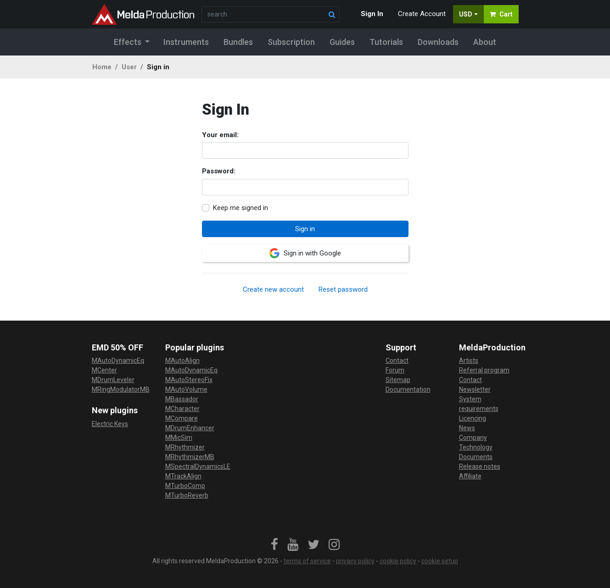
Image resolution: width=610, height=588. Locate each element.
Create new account (273, 289)
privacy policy (355, 561)
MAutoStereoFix (189, 379)
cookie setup (439, 561)
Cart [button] (501, 14)
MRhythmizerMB (189, 456)
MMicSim (178, 437)
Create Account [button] (422, 14)
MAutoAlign (182, 360)
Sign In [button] (372, 14)
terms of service (307, 561)
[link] (274, 544)
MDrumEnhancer (189, 428)
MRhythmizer (185, 447)
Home (102, 67)
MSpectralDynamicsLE (197, 466)
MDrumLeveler (113, 379)
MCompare (181, 418)
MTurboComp (185, 485)
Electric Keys (110, 423)
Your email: (220, 135)
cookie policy (398, 561)
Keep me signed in (240, 208)
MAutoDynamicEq (118, 360)
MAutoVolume (186, 389)
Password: (218, 171)
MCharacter (182, 408)
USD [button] (465, 14)
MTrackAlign (183, 476)
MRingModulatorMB (121, 389)
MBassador (181, 399)
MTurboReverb (186, 495)
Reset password (343, 289)
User (129, 67)
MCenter (104, 370)
